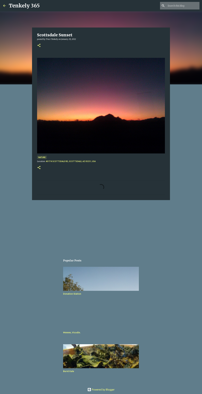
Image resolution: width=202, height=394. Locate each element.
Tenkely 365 (24, 6)
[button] (39, 45)
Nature (42, 157)
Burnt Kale (68, 371)
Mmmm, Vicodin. (71, 332)
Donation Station (72, 294)
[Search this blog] (182, 5)
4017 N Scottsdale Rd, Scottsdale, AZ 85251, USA (71, 161)
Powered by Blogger (101, 389)
